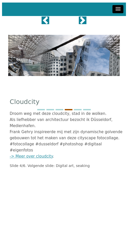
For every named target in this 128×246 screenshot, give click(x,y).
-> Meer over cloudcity (31, 156)
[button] (117, 9)
